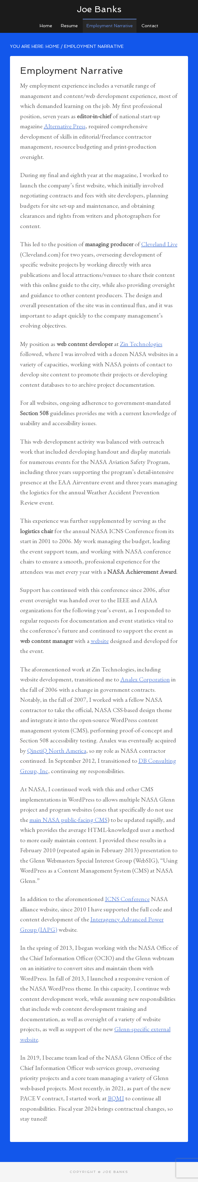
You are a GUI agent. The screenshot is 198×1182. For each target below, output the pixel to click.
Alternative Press (65, 126)
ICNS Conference (127, 899)
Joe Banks (99, 9)
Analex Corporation (145, 679)
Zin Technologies (141, 344)
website (100, 641)
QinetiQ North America (56, 750)
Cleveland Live (159, 244)
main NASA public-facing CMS (68, 820)
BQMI (116, 1098)
